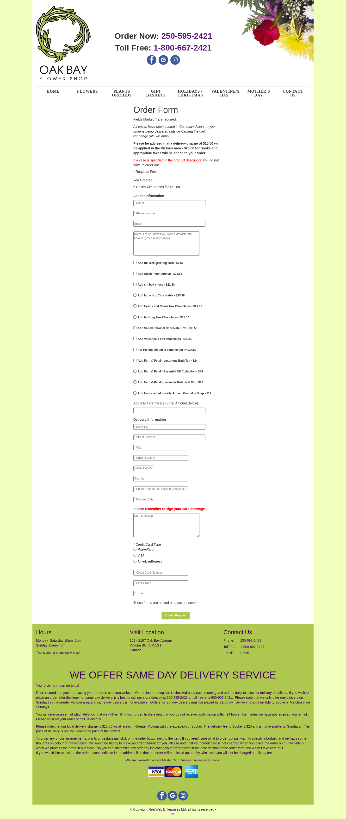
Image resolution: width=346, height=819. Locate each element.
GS (173, 814)
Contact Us (293, 93)
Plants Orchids (122, 93)
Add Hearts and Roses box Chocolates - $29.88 (170, 306)
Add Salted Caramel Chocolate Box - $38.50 (167, 328)
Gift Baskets (156, 93)
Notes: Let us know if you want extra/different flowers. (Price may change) (166, 243)
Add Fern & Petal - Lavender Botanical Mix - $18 (170, 382)
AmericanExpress (150, 561)
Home (53, 91)
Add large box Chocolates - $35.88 (161, 295)
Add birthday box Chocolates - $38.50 (163, 317)
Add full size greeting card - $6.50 (161, 263)
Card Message (166, 525)
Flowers (87, 91)
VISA (141, 555)
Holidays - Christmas (190, 93)
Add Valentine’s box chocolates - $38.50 (165, 339)
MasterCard (146, 549)
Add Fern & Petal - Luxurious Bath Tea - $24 (168, 360)
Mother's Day (258, 93)
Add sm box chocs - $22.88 (156, 284)
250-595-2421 (186, 35)
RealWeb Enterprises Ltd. (167, 809)
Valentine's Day (225, 93)
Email (244, 653)
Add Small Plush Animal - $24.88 (160, 273)
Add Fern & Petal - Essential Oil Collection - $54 (170, 371)
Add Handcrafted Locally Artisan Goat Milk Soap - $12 (174, 393)
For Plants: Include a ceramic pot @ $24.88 (167, 350)
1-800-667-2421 (183, 47)
